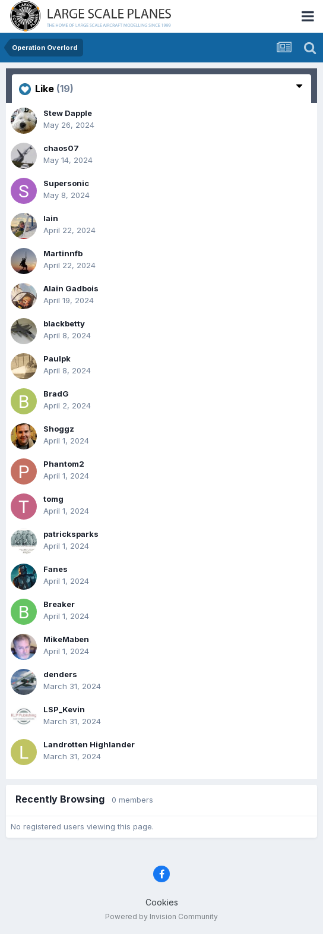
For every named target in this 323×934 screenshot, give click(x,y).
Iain (50, 218)
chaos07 (61, 148)
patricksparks (71, 534)
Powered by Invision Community (161, 916)
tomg (53, 499)
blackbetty (64, 323)
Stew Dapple (67, 113)
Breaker (59, 604)
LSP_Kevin (64, 709)
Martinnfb (63, 253)
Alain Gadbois (71, 288)
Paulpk (57, 358)
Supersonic (66, 183)
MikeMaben (66, 639)
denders (60, 674)
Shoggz (58, 428)
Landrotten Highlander (89, 744)
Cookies (161, 902)
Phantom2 (63, 463)
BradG (56, 393)
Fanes (55, 569)
